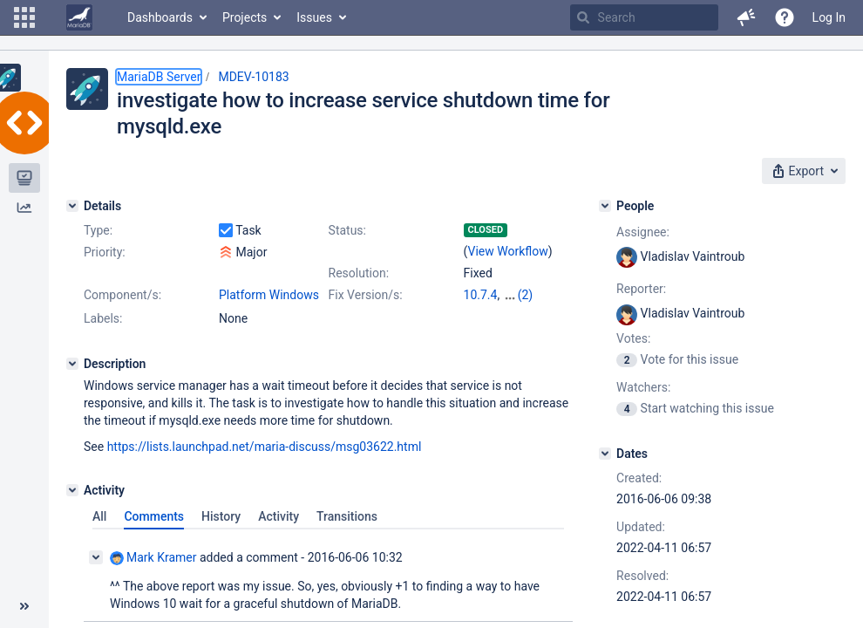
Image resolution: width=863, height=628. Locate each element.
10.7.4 (481, 295)
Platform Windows (269, 295)
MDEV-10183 (253, 77)
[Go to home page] (79, 17)
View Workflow (508, 251)
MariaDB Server (158, 77)
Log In (829, 17)
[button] (24, 17)
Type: (98, 230)
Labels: (103, 334)
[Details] (72, 206)
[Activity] (72, 506)
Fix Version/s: (366, 295)
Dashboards (160, 17)
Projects (244, 17)
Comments (154, 532)
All (99, 532)
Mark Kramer (153, 573)
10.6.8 (520, 295)
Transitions (346, 532)
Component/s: (122, 295)
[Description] (72, 379)
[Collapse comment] (96, 573)
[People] (605, 206)
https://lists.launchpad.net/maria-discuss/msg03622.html (264, 462)
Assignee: (642, 232)
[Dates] (605, 453)
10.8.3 (481, 312)
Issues (314, 17)
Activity (278, 532)
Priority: (105, 252)
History (221, 532)
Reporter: (641, 289)
